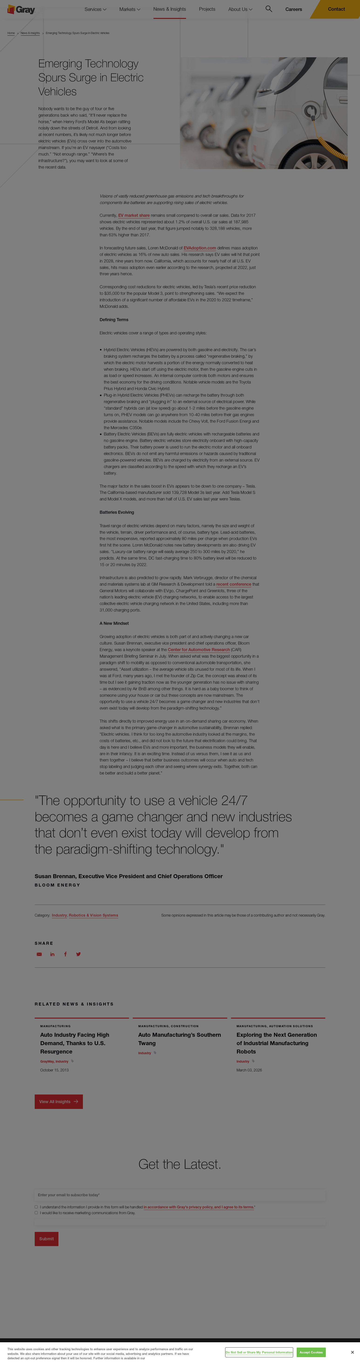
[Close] (352, 1352)
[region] (180, 1352)
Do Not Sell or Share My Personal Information (259, 1352)
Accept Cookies (311, 1352)
